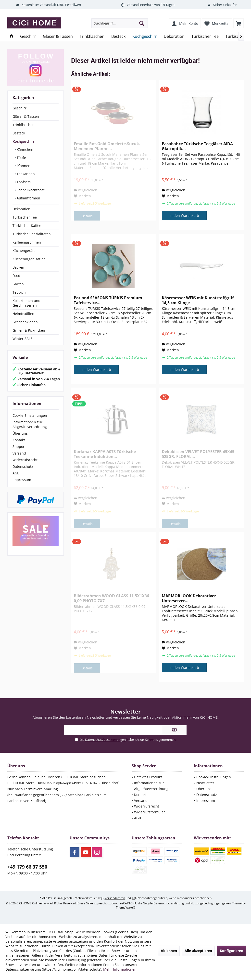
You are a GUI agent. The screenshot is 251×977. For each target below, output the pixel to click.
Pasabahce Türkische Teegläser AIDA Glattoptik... (197, 146)
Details (87, 216)
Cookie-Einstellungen (30, 415)
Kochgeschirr (23, 141)
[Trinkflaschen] (92, 36)
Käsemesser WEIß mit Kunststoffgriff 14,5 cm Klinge (198, 300)
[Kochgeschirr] (144, 36)
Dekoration (21, 209)
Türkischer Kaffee (27, 225)
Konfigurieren (231, 950)
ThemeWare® (125, 907)
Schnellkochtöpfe (30, 190)
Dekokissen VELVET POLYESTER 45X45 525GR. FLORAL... (198, 454)
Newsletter (205, 783)
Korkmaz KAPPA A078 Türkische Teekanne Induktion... (105, 454)
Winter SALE (22, 338)
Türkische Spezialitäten (32, 234)
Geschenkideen (25, 322)
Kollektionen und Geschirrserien (26, 303)
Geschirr (19, 108)
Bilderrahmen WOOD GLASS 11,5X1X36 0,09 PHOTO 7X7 (111, 598)
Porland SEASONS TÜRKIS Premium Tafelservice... (108, 300)
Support (19, 446)
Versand (19, 453)
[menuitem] (238, 23)
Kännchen (24, 149)
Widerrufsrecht (25, 459)
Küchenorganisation (29, 259)
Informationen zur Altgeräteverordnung (30, 424)
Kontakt (19, 440)
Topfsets (23, 182)
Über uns (20, 433)
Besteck (19, 133)
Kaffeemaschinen (27, 242)
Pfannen (23, 165)
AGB (16, 473)
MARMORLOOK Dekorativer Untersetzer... (189, 598)
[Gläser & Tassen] (57, 36)
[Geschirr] (28, 36)
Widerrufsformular (149, 812)
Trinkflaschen (24, 124)
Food (16, 275)
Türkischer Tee (25, 217)
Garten (18, 284)
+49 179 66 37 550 (27, 867)
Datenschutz (23, 466)
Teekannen (25, 173)
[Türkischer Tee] (205, 36)
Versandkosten (115, 898)
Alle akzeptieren (198, 950)
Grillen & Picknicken (29, 330)
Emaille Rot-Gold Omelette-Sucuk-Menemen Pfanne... (107, 146)
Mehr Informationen (120, 969)
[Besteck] (118, 36)
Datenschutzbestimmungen (105, 739)
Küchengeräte (24, 250)
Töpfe (21, 157)
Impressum (22, 479)
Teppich (19, 292)
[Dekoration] (174, 36)
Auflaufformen (28, 198)
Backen (18, 267)
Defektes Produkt (148, 777)
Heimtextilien (23, 313)
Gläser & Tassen (26, 116)
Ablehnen (169, 950)
